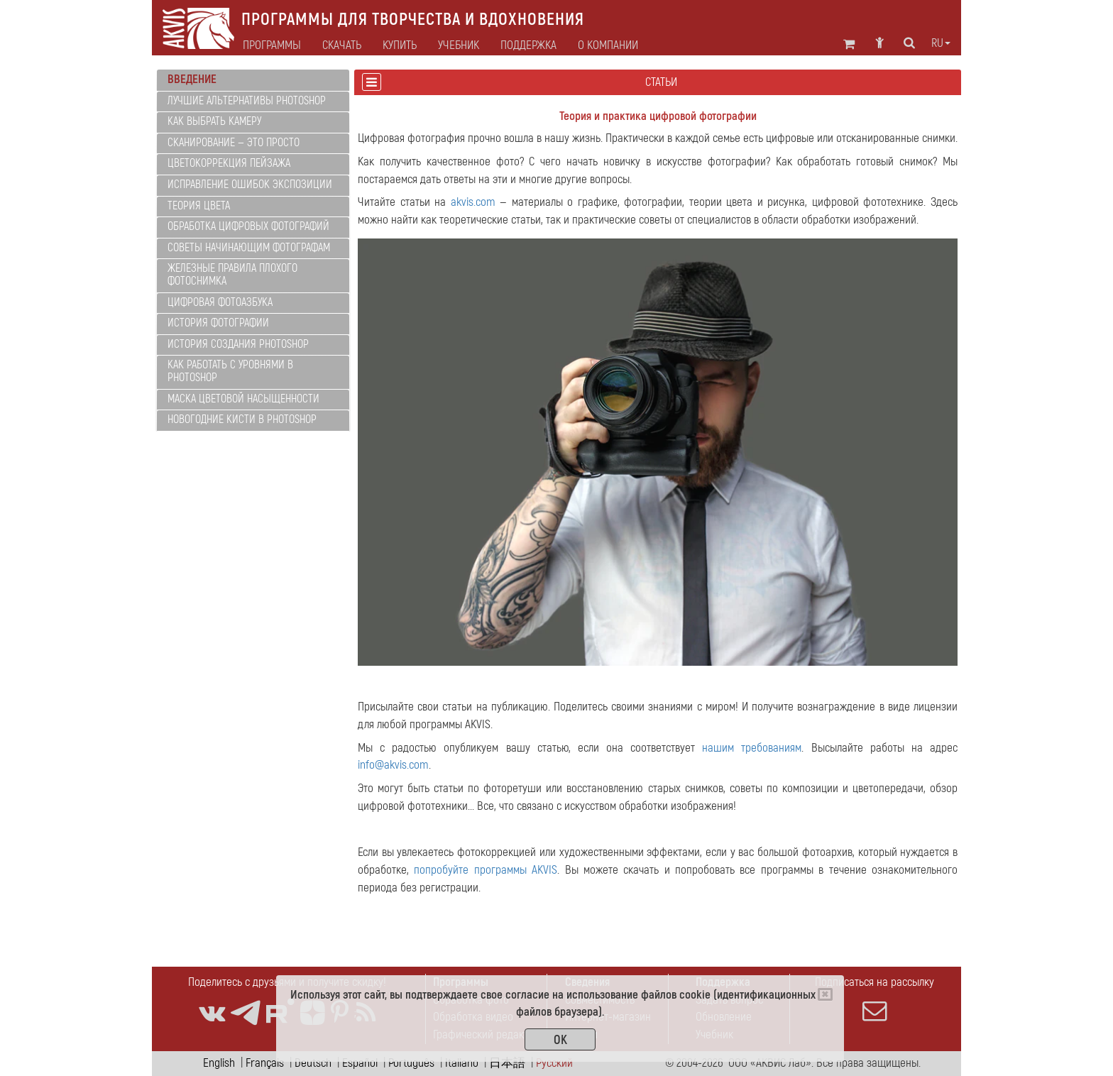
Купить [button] (400, 45)
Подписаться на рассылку (874, 999)
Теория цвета (199, 206)
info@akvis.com (393, 764)
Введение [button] (192, 79)
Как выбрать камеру (214, 121)
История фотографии (218, 323)
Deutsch (313, 1062)
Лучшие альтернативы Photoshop (247, 101)
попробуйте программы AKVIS (485, 869)
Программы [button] (272, 45)
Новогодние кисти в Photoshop (242, 419)
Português (411, 1062)
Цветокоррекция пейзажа (229, 163)
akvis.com (473, 201)
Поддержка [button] (528, 45)
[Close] (825, 994)
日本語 (507, 1062)
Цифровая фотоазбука (220, 302)
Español (360, 1062)
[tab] (253, 80)
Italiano (461, 1062)
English (219, 1062)
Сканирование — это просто (234, 143)
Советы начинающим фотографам (249, 248)
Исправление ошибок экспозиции (250, 184)
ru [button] (940, 43)
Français (265, 1062)
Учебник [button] (458, 45)
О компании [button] (608, 45)
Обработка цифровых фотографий (248, 226)
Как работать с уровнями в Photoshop (230, 371)
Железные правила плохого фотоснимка (232, 274)
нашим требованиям (751, 747)
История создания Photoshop (238, 344)
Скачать (341, 45)
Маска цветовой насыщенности (243, 399)
